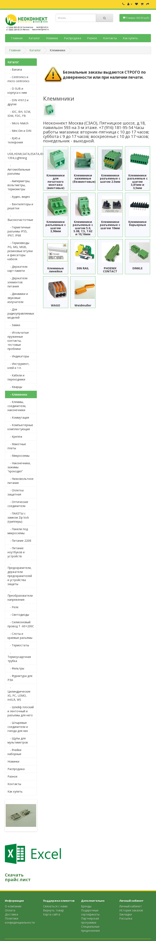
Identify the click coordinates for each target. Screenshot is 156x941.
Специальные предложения (90, 928)
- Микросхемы (18, 456)
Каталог (34, 38)
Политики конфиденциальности (20, 920)
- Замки (14, 325)
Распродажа (72, 38)
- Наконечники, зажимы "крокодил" (19, 467)
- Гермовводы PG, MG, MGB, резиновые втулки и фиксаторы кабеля (20, 251)
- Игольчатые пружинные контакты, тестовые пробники (18, 341)
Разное (92, 38)
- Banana (15, 69)
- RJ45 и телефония (15, 140)
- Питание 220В (19, 540)
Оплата (10, 910)
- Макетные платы (17, 446)
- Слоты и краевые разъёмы (20, 636)
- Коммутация (18, 417)
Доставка (11, 914)
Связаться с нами (55, 906)
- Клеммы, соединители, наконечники (17, 406)
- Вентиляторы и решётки (20, 206)
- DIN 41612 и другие (18, 102)
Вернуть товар (53, 910)
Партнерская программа (90, 920)
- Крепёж (15, 436)
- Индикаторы (18, 356)
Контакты (110, 38)
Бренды (86, 906)
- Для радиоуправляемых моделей (21, 313)
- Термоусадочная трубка (19, 657)
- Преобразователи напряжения (20, 596)
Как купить (130, 38)
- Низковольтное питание (21, 481)
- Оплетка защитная (16, 492)
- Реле (13, 607)
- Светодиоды (18, 615)
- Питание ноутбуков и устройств (16, 552)
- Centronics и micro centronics (18, 79)
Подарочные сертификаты (90, 912)
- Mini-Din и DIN (19, 131)
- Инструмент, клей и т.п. (18, 366)
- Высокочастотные (20, 218)
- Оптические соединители (18, 504)
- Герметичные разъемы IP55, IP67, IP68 (19, 231)
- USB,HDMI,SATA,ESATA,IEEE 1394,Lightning (22, 154)
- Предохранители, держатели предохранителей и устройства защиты (20, 574)
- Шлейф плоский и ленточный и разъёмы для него (21, 711)
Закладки (125, 914)
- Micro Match (18, 123)
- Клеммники (17, 394)
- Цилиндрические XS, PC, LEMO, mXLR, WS (19, 693)
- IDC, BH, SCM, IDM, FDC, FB (19, 114)
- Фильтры (16, 668)
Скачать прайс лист (18, 877)
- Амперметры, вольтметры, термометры (19, 185)
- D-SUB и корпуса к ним (17, 91)
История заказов (131, 910)
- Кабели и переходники (16, 377)
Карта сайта (51, 914)
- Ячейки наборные (14, 752)
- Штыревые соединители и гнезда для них (18, 727)
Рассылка (125, 918)
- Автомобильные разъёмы (19, 169)
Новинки (52, 38)
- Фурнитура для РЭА (20, 678)
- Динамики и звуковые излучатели (18, 298)
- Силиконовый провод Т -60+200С (21, 624)
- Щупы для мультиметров (18, 740)
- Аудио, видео (19, 197)
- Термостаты (18, 645)
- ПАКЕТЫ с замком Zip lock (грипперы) (18, 517)
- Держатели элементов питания (17, 282)
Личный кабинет (130, 906)
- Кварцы (15, 387)
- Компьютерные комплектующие (20, 427)
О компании (13, 906)
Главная (17, 38)
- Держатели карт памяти (17, 269)
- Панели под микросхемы (18, 531)
